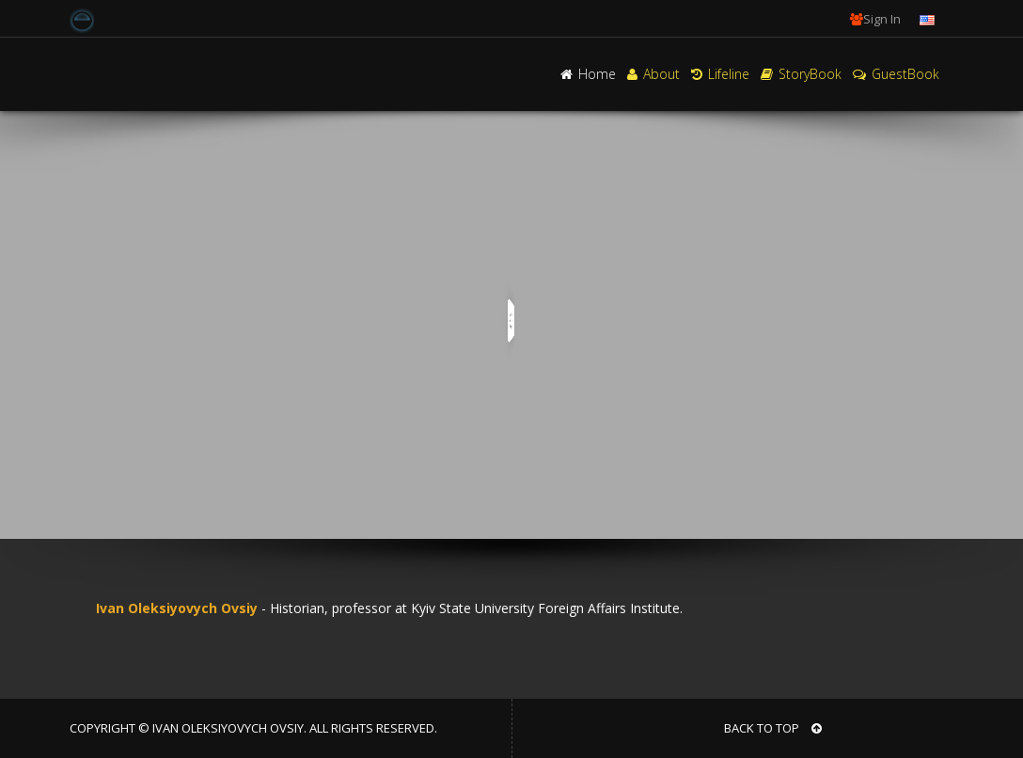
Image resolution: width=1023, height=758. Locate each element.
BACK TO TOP (773, 727)
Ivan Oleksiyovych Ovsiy (173, 608)
